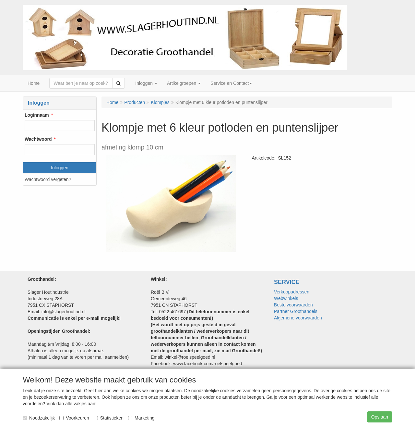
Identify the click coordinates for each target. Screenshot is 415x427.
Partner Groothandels (295, 311)
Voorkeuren (74, 418)
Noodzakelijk (39, 418)
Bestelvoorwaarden (293, 304)
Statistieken (109, 418)
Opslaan (379, 417)
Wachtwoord (38, 139)
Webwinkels (286, 298)
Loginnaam (37, 115)
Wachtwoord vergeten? (48, 179)
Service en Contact (231, 83)
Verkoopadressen (291, 291)
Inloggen (59, 167)
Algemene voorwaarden (298, 317)
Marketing (141, 418)
